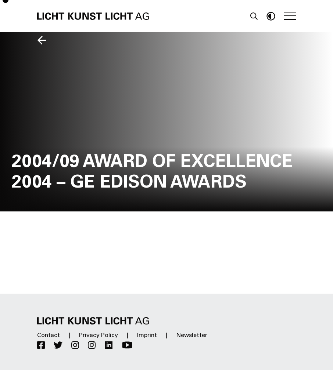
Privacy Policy (98, 335)
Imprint (147, 335)
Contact (48, 335)
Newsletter (191, 335)
